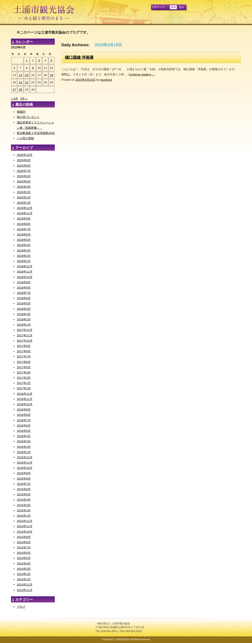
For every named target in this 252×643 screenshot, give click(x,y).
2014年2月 (24, 574)
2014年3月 (24, 568)
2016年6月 (24, 425)
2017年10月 (24, 340)
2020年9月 (24, 160)
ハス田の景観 (25, 138)
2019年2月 (24, 255)
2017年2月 (24, 383)
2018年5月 (24, 303)
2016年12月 (24, 393)
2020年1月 (24, 202)
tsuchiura (106, 79)
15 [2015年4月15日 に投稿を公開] (26, 75)
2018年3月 (24, 314)
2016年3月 (24, 441)
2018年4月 (24, 309)
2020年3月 (24, 192)
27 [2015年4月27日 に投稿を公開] (14, 89)
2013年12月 (24, 584)
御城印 (21, 111)
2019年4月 (24, 245)
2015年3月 (24, 505)
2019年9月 (24, 218)
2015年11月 (24, 462)
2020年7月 (24, 171)
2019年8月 (24, 224)
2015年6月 (24, 489)
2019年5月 (24, 239)
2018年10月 (24, 277)
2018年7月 (24, 293)
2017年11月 (24, 335)
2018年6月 (24, 298)
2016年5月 (24, 430)
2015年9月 (24, 473)
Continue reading (142, 74)
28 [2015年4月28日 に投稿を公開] (20, 89)
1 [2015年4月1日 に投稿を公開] (26, 60)
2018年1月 (24, 324)
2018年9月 (24, 282)
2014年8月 (24, 542)
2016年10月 (24, 404)
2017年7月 (24, 356)
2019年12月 (24, 208)
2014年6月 (24, 552)
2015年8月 (24, 478)
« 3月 (14, 98)
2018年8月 (24, 287)
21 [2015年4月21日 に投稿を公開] (20, 82)
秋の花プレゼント (28, 117)
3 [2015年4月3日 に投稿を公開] (39, 60)
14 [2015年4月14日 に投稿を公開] (20, 75)
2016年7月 (24, 420)
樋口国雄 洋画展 (79, 57)
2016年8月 (24, 414)
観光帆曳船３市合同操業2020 (36, 133)
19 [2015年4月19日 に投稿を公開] (51, 75)
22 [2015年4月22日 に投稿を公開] (26, 82)
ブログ (21, 606)
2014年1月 (24, 579)
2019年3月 (24, 250)
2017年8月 (24, 351)
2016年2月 (24, 446)
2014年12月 (24, 521)
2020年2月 (24, 197)
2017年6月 (24, 362)
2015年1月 (24, 515)
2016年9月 (24, 409)
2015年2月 (24, 510)
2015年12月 (24, 457)
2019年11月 (24, 213)
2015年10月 (24, 468)
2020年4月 (24, 186)
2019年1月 (24, 261)
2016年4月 (24, 436)
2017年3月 (24, 377)
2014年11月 (24, 526)
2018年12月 (24, 266)
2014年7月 (24, 547)
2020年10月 (24, 155)
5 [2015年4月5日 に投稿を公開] (51, 60)
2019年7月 (24, 229)
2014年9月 (24, 537)
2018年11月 (24, 271)
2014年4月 (24, 563)
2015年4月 (24, 499)
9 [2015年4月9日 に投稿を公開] (33, 68)
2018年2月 (24, 319)
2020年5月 (24, 181)
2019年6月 (24, 234)
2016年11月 (24, 399)
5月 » (23, 98)
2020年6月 (24, 176)
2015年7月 (24, 484)
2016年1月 (24, 452)
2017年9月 (24, 346)
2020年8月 (24, 165)
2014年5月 (24, 558)
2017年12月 (24, 330)
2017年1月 (24, 388)
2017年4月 (24, 372)
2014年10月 (24, 531)
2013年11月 (24, 590)
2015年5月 (24, 494)
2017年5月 (24, 367)
